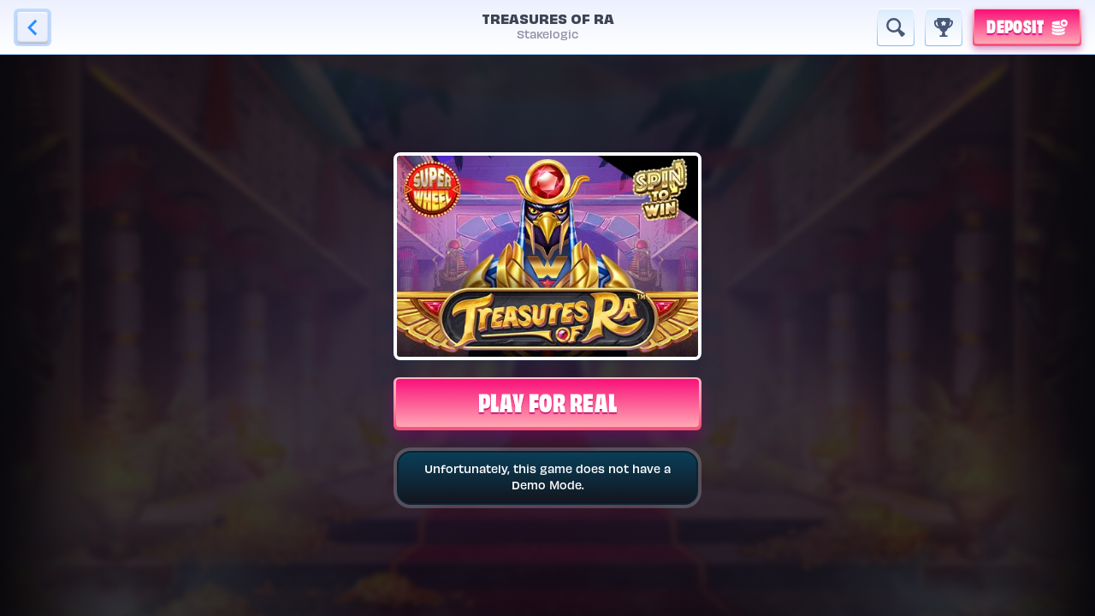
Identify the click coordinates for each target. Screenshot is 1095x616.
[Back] (32, 27)
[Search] (895, 27)
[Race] (943, 27)
